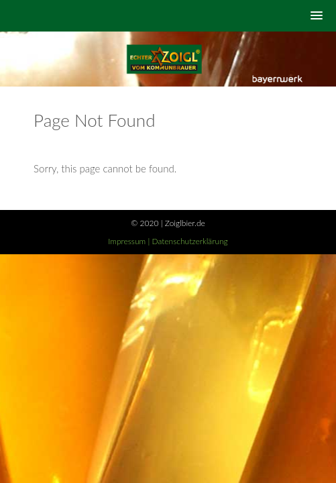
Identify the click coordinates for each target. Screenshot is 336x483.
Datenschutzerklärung (190, 241)
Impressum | (130, 241)
